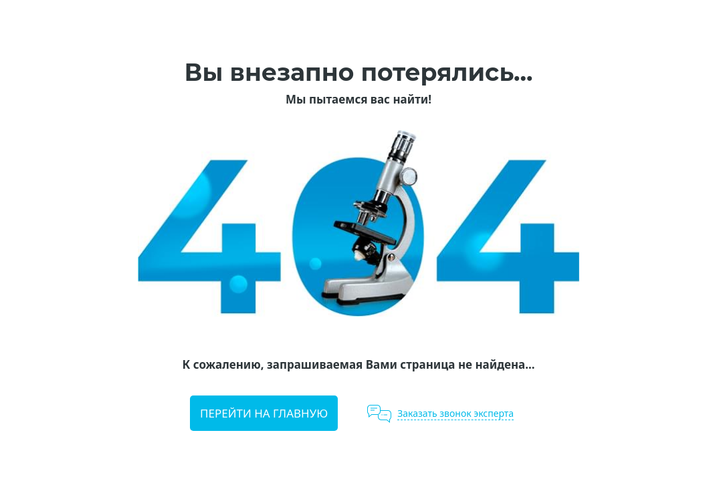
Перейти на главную (264, 413)
